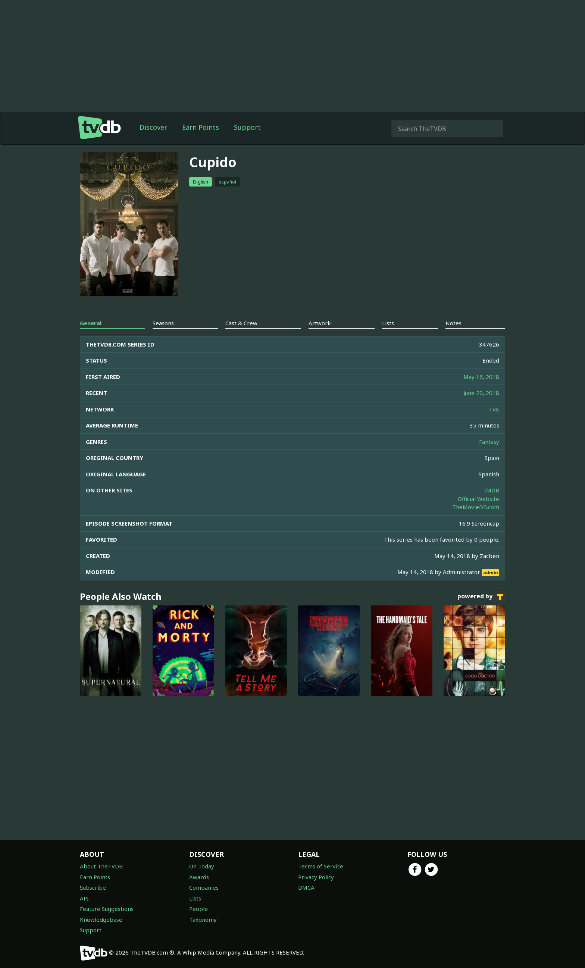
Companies (204, 887)
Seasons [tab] (163, 323)
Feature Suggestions (107, 908)
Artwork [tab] (320, 323)
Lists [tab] (388, 323)
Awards (199, 877)
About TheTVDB (101, 866)
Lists (195, 898)
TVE (494, 409)
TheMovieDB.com (475, 507)
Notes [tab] (453, 323)
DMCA (306, 887)
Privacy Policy (316, 877)
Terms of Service (320, 866)
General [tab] (90, 323)
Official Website (478, 498)
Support (247, 127)
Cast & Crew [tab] (241, 323)
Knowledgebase (101, 919)
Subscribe (93, 887)
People (198, 908)
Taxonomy (203, 919)
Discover (153, 127)
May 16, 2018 (481, 376)
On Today (201, 866)
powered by (481, 597)
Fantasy (489, 441)
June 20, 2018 (481, 393)
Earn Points (200, 127)
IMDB (491, 490)
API (84, 898)
